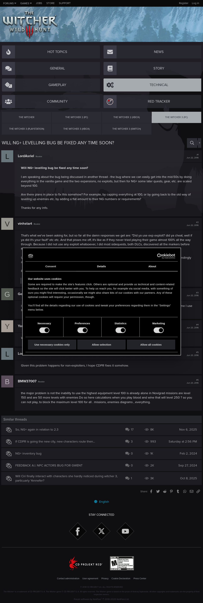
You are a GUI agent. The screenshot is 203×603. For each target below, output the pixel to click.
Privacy (104, 578)
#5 (192, 354)
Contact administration (68, 578)
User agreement (90, 578)
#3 (192, 294)
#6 (192, 381)
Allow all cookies (151, 344)
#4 (192, 326)
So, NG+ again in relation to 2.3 (37, 429)
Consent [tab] (50, 266)
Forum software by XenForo (101, 599)
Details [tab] (101, 266)
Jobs (39, 3)
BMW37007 (27, 381)
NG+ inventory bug (29, 453)
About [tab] (152, 266)
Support (65, 3)
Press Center (140, 578)
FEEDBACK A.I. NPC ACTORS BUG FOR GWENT (49, 465)
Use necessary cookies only (52, 344)
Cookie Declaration (120, 578)
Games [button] (24, 3)
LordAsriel (26, 156)
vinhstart (25, 224)
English (101, 502)
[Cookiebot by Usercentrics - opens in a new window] (159, 256)
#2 (192, 224)
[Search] (192, 143)
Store (50, 3)
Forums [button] (8, 3)
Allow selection (101, 344)
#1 (192, 156)
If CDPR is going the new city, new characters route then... (56, 441)
